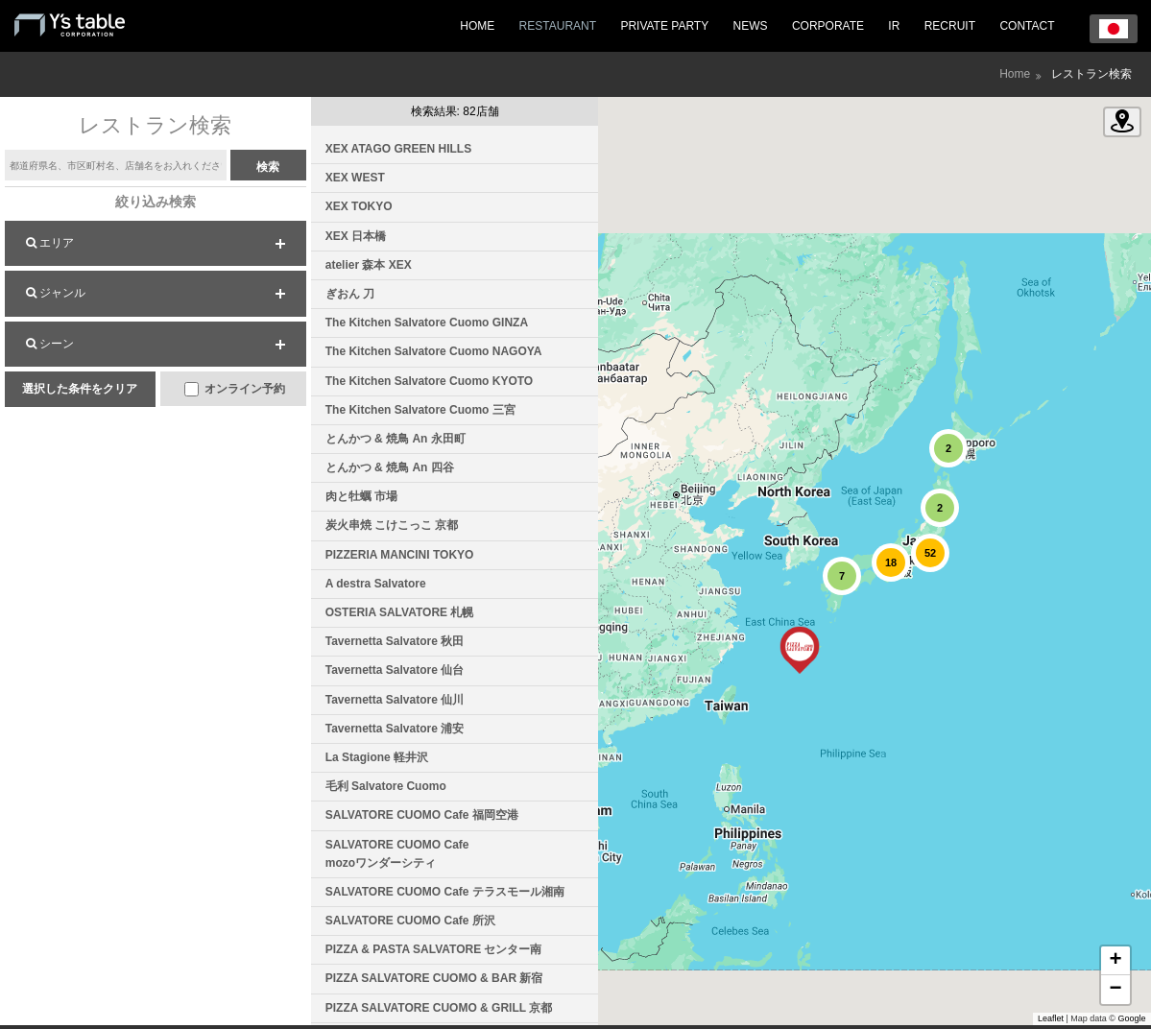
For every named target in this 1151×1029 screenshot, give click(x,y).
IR (893, 26)
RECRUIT (949, 26)
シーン (50, 343)
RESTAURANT (557, 26)
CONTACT (1026, 26)
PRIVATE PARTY (664, 26)
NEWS (750, 26)
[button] (799, 650)
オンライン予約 (234, 389)
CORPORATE (828, 26)
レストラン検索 (1091, 74)
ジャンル (55, 292)
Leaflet (1051, 1018)
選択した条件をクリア (79, 388)
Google (1132, 1018)
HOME (477, 26)
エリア (50, 243)
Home (1014, 74)
